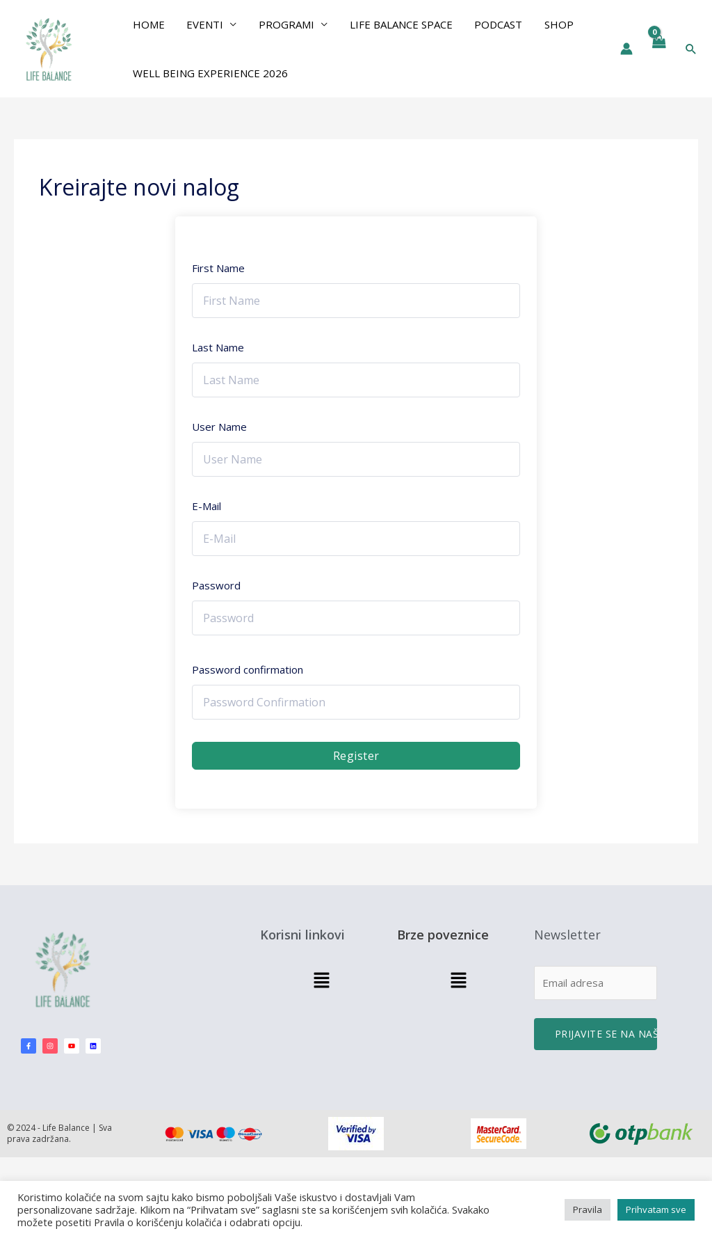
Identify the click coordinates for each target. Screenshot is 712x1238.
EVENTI (203, 24)
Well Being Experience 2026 (209, 73)
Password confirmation (247, 669)
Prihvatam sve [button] (656, 1209)
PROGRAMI (284, 24)
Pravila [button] (587, 1209)
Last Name (218, 347)
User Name (219, 427)
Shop (552, 24)
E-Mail (206, 506)
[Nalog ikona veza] (626, 48)
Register (356, 755)
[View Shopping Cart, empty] (658, 49)
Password (216, 585)
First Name (218, 268)
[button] (691, 49)
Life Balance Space (397, 24)
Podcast (493, 24)
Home (148, 24)
